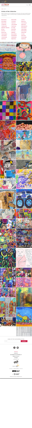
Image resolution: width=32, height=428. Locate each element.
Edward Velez (23, 35)
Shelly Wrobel (23, 38)
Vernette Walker (24, 37)
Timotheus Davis (4, 26)
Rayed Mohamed (14, 35)
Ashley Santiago (24, 29)
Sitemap (16, 357)
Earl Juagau (13, 27)
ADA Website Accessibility (16, 354)
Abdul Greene (3, 38)
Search (27, 5)
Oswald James (13, 26)
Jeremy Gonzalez (4, 37)
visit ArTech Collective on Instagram (17, 347)
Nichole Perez (23, 21)
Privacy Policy (16, 356)
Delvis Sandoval (23, 27)
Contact (16, 353)
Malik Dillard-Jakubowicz (5, 27)
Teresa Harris (13, 21)
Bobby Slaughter (24, 30)
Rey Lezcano (13, 30)
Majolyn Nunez (13, 38)
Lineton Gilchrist (4, 35)
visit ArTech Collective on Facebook (14, 347)
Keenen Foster (3, 32)
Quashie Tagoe (23, 32)
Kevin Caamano (3, 21)
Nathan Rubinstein (24, 26)
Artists (16, 351)
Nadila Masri (13, 32)
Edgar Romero (23, 24)
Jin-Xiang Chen (3, 24)
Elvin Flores (3, 30)
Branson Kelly (13, 29)
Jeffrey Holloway (14, 24)
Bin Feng (2, 29)
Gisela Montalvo (14, 37)
